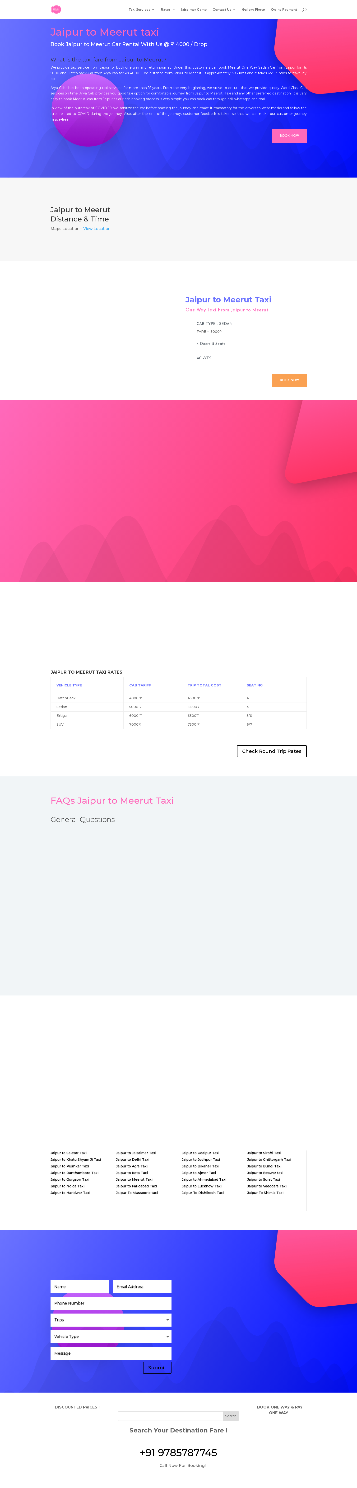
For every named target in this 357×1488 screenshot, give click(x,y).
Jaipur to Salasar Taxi (69, 1153)
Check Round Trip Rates (271, 751)
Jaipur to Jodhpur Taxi (201, 1159)
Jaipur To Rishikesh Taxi (203, 1193)
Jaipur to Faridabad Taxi (136, 1186)
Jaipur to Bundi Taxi (264, 1166)
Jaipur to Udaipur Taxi (200, 1153)
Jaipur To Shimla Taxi (265, 1193)
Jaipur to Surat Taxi (263, 1179)
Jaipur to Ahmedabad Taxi (204, 1179)
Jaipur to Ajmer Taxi (199, 1173)
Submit (157, 1368)
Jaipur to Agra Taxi (132, 1166)
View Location (97, 228)
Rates (166, 10)
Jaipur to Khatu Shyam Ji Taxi (76, 1159)
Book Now (289, 136)
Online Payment (284, 10)
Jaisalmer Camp (194, 10)
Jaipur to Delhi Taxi (132, 1159)
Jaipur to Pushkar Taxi (70, 1166)
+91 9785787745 (178, 1452)
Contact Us (222, 10)
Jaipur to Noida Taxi (67, 1186)
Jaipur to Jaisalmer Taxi (136, 1153)
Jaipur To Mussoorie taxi (137, 1193)
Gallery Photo (253, 10)
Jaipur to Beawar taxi (265, 1173)
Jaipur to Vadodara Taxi (267, 1186)
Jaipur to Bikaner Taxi (200, 1166)
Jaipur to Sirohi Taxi (264, 1153)
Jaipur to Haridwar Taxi (70, 1193)
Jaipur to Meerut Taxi (134, 1179)
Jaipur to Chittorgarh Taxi (269, 1159)
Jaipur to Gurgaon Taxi (70, 1179)
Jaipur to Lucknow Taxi (202, 1186)
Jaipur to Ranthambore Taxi (74, 1173)
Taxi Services (139, 10)
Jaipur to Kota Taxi (132, 1173)
